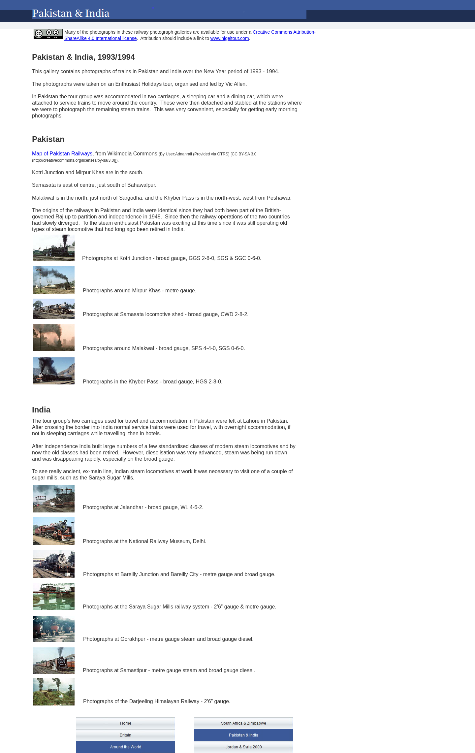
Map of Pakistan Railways (62, 153)
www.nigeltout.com (229, 38)
